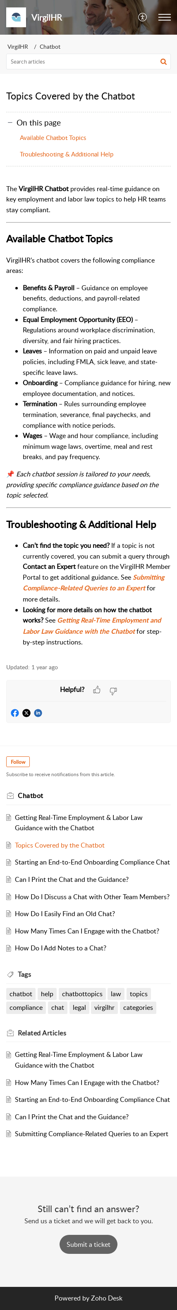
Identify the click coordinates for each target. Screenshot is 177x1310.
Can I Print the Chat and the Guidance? (72, 879)
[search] (88, 61)
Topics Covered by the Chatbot (60, 845)
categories (138, 1007)
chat (57, 1007)
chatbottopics (82, 993)
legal (79, 1007)
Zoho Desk (106, 1298)
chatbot (21, 993)
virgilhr (104, 1007)
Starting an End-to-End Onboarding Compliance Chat (92, 862)
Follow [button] (18, 761)
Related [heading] (42, 1033)
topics (139, 993)
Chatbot (50, 46)
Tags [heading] (24, 974)
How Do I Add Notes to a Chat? (60, 947)
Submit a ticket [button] (88, 1244)
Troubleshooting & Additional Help (66, 154)
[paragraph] (88, 416)
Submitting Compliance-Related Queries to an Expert (91, 1133)
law (116, 993)
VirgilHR (17, 46)
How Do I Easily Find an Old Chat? (65, 913)
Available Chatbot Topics (53, 137)
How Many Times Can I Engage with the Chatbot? (87, 931)
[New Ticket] (88, 1244)
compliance (26, 1007)
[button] (143, 17)
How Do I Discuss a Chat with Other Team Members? (92, 896)
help (47, 993)
